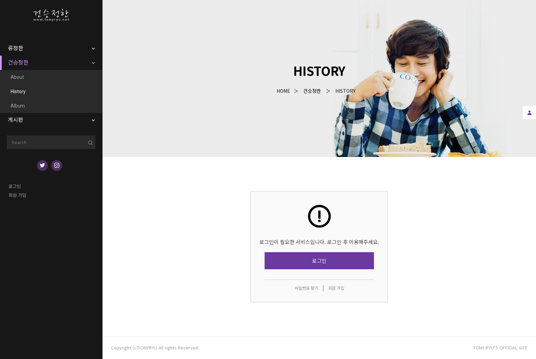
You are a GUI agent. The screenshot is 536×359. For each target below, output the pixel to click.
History (345, 90)
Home (283, 90)
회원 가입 (17, 195)
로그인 (15, 186)
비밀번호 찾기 (306, 288)
